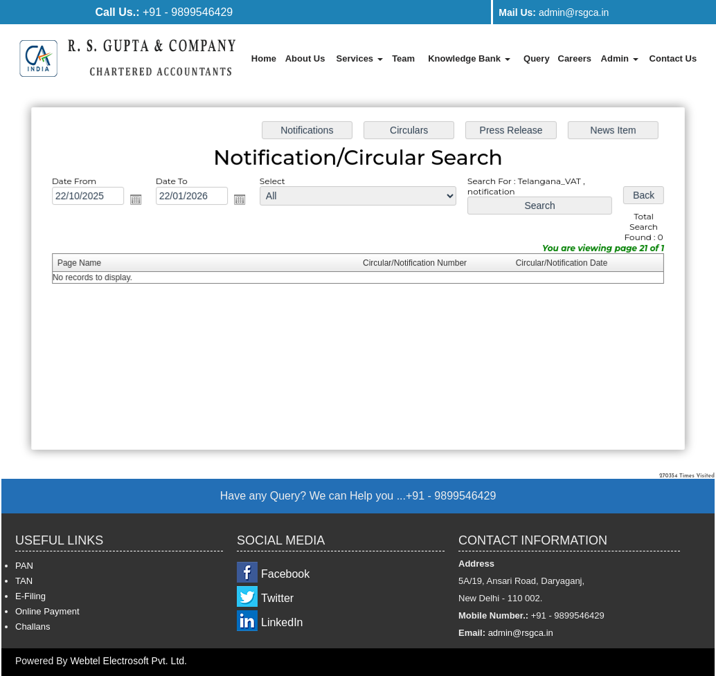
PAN (24, 565)
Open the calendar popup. (139, 200)
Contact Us (673, 58)
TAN (24, 581)
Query (536, 58)
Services (360, 58)
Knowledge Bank (469, 58)
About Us (305, 58)
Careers (574, 58)
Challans (33, 626)
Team (403, 58)
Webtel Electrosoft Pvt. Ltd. (128, 660)
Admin (619, 58)
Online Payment (47, 611)
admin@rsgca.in (554, 12)
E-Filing (30, 596)
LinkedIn (282, 622)
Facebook (285, 574)
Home (263, 58)
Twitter (277, 598)
